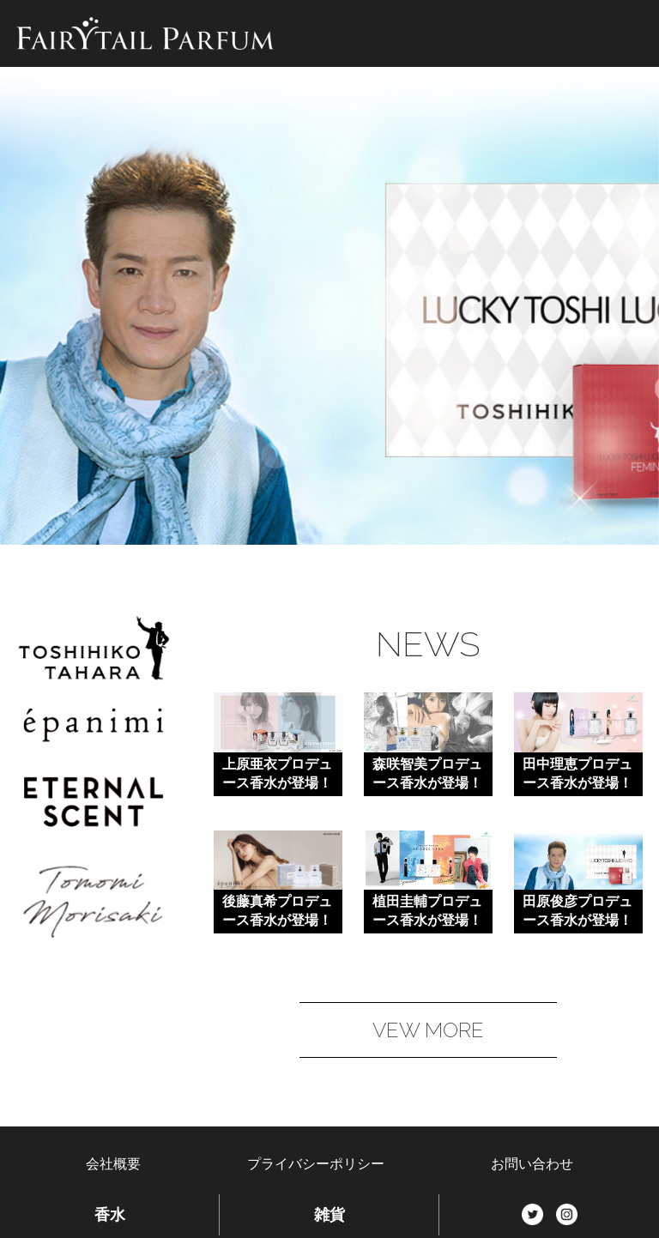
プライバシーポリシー (315, 1163)
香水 (109, 1214)
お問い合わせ (532, 1163)
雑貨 (329, 1214)
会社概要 (113, 1163)
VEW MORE (428, 1030)
